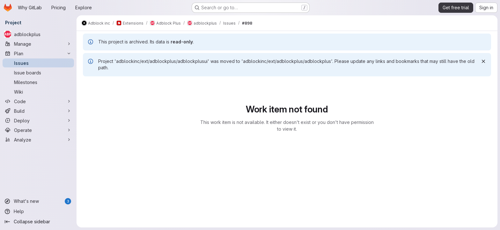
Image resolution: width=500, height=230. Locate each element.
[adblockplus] (38, 34)
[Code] (38, 101)
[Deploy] (38, 120)
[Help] (38, 211)
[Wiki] (38, 91)
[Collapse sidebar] (38, 221)
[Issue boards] (38, 72)
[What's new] (38, 201)
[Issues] (38, 62)
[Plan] (38, 53)
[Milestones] (38, 82)
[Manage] (38, 43)
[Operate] (38, 130)
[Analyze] (38, 139)
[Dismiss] (483, 61)
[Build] (38, 110)
